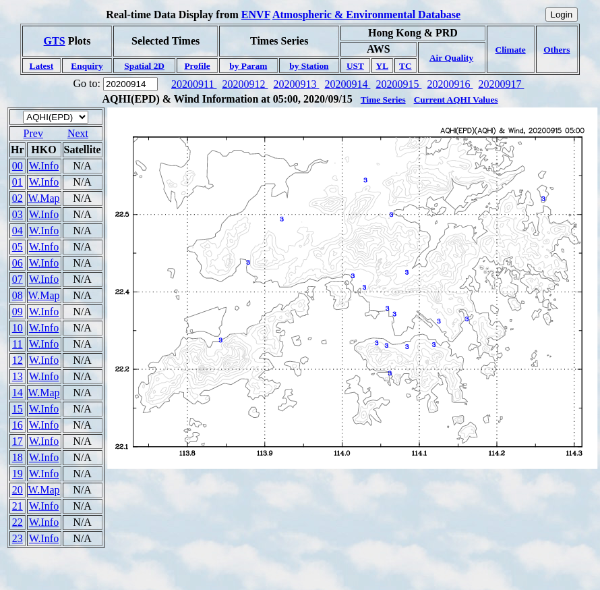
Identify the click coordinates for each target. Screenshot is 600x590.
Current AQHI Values (456, 100)
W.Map (44, 198)
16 (17, 425)
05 (17, 246)
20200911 (193, 84)
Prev (33, 133)
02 (17, 198)
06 (17, 263)
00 (17, 165)
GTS (54, 41)
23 (17, 538)
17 (17, 441)
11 (17, 344)
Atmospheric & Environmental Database (366, 14)
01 (17, 182)
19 (17, 473)
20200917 (501, 84)
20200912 (245, 84)
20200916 (450, 84)
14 (17, 392)
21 (17, 506)
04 (17, 230)
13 (17, 376)
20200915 (398, 84)
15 (17, 408)
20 (17, 489)
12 (17, 360)
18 (17, 457)
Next (77, 133)
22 (17, 522)
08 (17, 295)
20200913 (296, 84)
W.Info (44, 165)
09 (17, 311)
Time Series (383, 100)
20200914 (347, 84)
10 (17, 327)
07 (17, 279)
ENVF (255, 14)
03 (17, 214)
